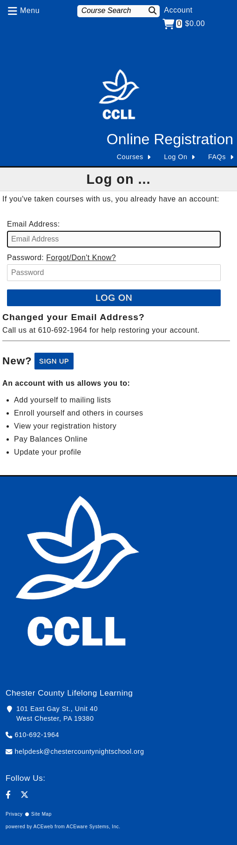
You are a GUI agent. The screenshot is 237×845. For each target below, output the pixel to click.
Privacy (14, 814)
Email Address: (33, 224)
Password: (25, 258)
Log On (175, 157)
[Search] (152, 10)
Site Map (41, 814)
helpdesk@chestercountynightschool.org (79, 751)
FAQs (217, 157)
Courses (130, 157)
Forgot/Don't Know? (81, 258)
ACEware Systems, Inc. (93, 826)
